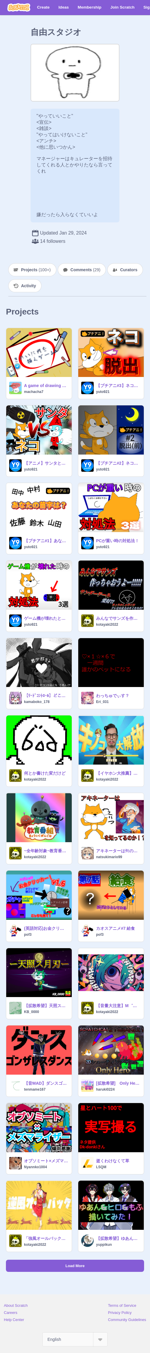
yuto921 (102, 392)
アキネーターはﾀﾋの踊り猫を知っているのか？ (118, 850)
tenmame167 (35, 1089)
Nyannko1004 (35, 1167)
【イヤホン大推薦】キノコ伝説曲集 (118, 773)
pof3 (27, 935)
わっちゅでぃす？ (112, 695)
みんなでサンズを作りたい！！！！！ (118, 618)
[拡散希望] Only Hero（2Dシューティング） (118, 1083)
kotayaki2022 (107, 624)
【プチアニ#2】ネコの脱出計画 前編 (118, 463)
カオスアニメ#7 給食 (115, 928)
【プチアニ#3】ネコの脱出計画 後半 (118, 385)
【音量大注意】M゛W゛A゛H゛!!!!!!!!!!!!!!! (118, 1005)
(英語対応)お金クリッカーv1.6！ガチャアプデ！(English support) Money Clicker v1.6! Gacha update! (46, 928)
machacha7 (33, 392)
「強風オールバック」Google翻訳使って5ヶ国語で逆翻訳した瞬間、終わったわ (46, 1238)
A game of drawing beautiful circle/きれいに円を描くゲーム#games (46, 385)
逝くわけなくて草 (112, 1160)
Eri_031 (102, 702)
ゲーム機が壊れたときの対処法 (46, 618)
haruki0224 (105, 1089)
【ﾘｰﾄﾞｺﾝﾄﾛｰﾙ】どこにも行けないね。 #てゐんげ (46, 695)
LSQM (101, 1167)
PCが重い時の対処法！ (117, 540)
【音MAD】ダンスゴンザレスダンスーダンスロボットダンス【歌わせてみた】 (46, 1083)
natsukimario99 (109, 857)
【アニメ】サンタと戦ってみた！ (46, 463)
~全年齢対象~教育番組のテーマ (46, 850)
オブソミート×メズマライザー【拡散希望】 (46, 1160)
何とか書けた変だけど (45, 773)
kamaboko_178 (37, 702)
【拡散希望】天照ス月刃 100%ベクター (46, 1005)
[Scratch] (19, 7)
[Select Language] (75, 1339)
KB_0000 (31, 1012)
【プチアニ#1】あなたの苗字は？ (46, 540)
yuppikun (104, 1245)
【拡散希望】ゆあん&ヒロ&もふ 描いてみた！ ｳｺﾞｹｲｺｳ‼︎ (118, 1238)
